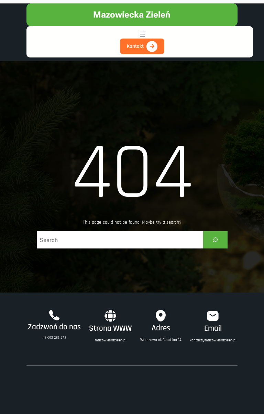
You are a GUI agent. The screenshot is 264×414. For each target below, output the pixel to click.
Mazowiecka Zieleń (131, 15)
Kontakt (135, 46)
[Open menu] (142, 34)
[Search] (215, 239)
